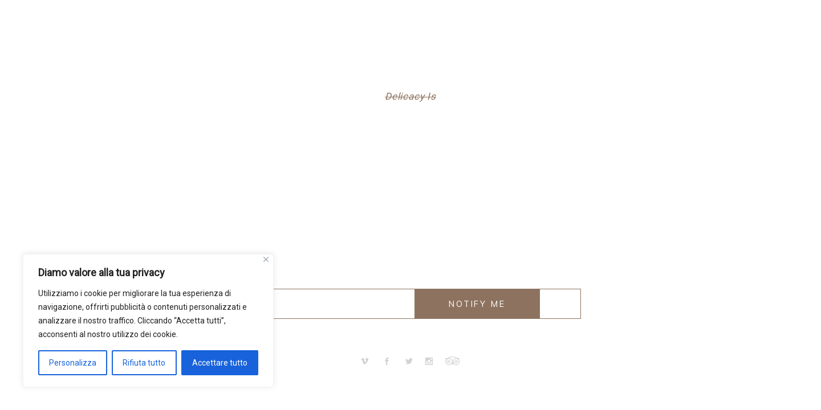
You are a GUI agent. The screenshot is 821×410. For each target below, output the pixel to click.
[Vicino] (266, 259)
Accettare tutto (219, 362)
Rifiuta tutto (144, 362)
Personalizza (72, 362)
